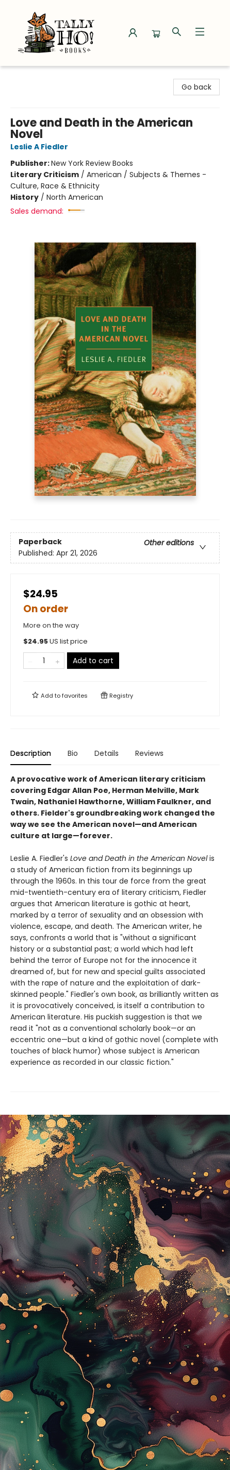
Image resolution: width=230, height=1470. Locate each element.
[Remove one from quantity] (30, 660)
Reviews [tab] (149, 753)
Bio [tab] (73, 753)
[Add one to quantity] (57, 660)
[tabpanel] (115, 932)
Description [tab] (30, 753)
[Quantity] (44, 660)
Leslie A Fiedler (40, 147)
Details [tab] (106, 753)
